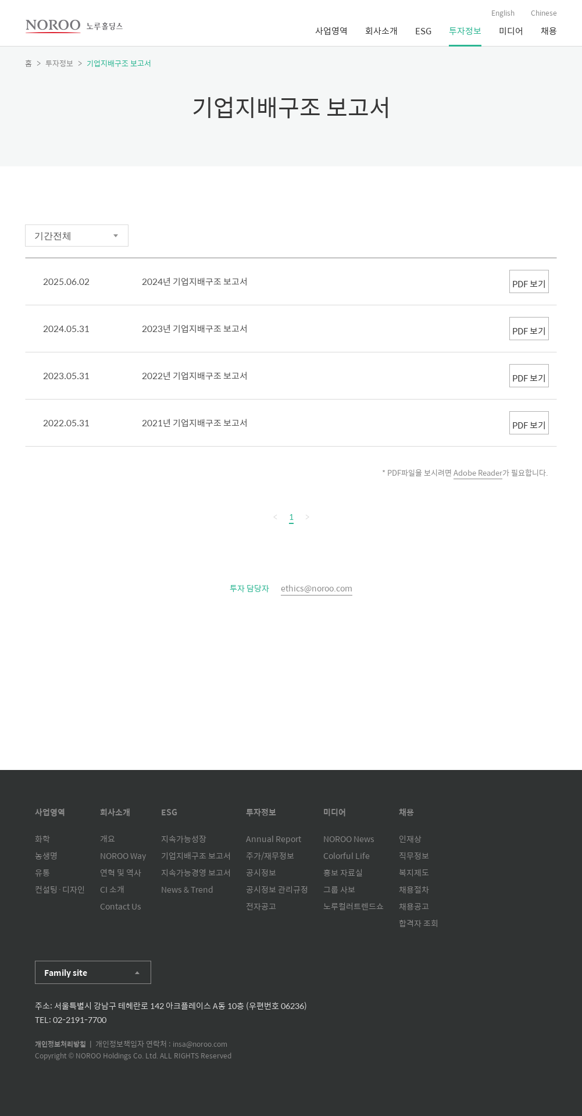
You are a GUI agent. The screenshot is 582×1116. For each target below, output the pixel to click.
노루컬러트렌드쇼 (353, 906)
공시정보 (261, 872)
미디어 (511, 30)
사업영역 (331, 30)
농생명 (46, 855)
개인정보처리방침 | (65, 1044)
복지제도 (414, 872)
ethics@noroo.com (316, 588)
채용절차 (414, 889)
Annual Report (273, 838)
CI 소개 (112, 889)
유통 (42, 872)
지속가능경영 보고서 (196, 872)
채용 (549, 30)
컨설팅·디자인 (60, 889)
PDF (501, 281)
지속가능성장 (183, 838)
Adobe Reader (478, 472)
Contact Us (120, 906)
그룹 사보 (339, 889)
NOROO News (348, 838)
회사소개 (381, 30)
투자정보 (465, 30)
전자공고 (261, 906)
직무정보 (414, 855)
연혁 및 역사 (120, 872)
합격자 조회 (418, 923)
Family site (65, 972)
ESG (423, 30)
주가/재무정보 (270, 855)
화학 (42, 838)
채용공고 (414, 906)
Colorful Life (346, 855)
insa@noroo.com (200, 1044)
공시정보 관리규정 (277, 889)
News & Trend (187, 889)
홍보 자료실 (343, 872)
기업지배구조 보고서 (196, 855)
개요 (107, 838)
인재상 (410, 838)
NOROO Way (123, 855)
